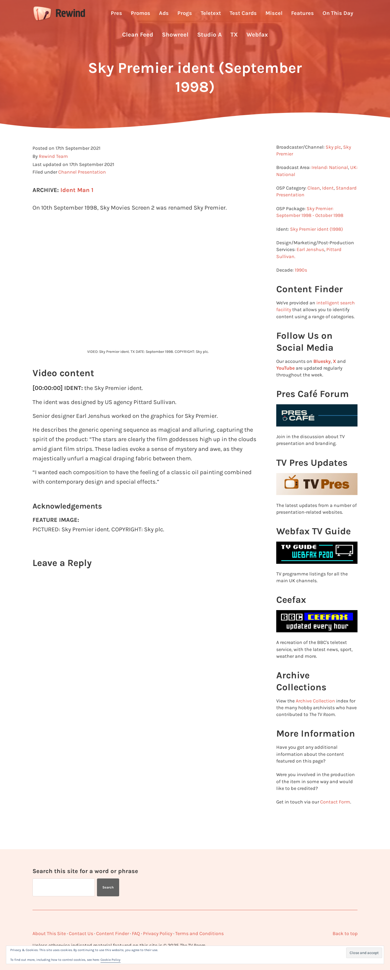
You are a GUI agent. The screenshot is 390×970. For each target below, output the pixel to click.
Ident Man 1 (76, 201)
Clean (313, 199)
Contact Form (335, 813)
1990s (301, 281)
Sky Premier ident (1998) (316, 240)
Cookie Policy (110, 960)
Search (108, 887)
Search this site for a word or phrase (85, 870)
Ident (328, 199)
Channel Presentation (82, 183)
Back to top (345, 933)
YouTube (285, 379)
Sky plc (333, 158)
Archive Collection (315, 712)
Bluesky (322, 373)
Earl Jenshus (310, 261)
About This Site (49, 933)
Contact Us (81, 933)
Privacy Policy (157, 933)
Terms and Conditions (199, 933)
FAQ (136, 933)
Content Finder (112, 933)
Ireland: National (329, 179)
